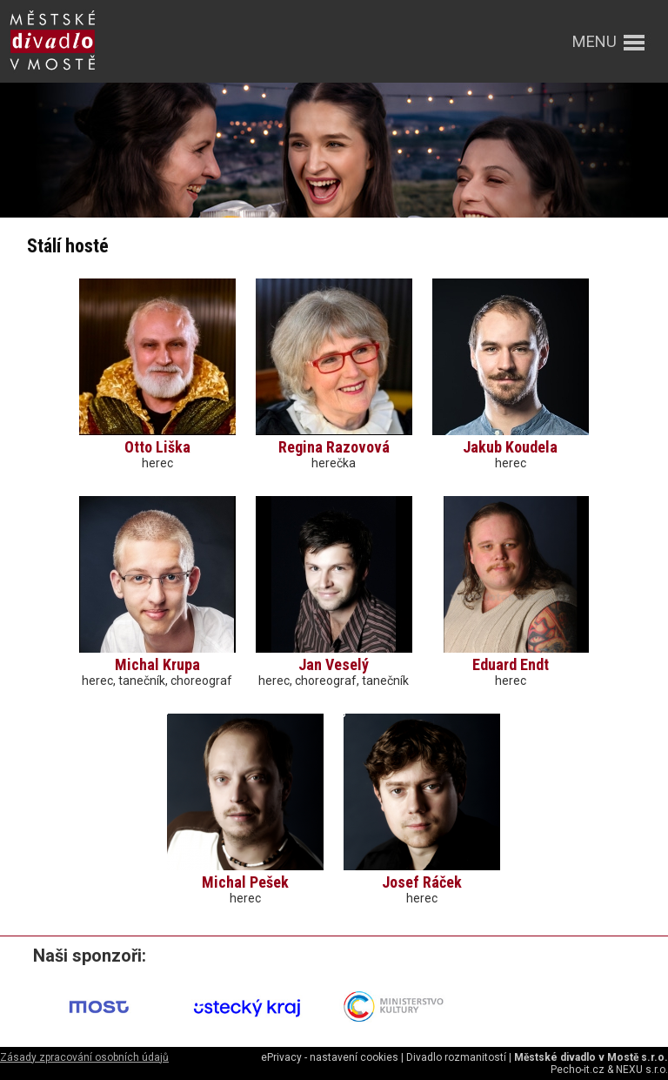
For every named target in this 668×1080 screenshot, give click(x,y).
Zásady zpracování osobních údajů (84, 1057)
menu (594, 41)
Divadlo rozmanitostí (456, 1057)
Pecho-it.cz (578, 1069)
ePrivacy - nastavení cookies (329, 1057)
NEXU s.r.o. (642, 1069)
